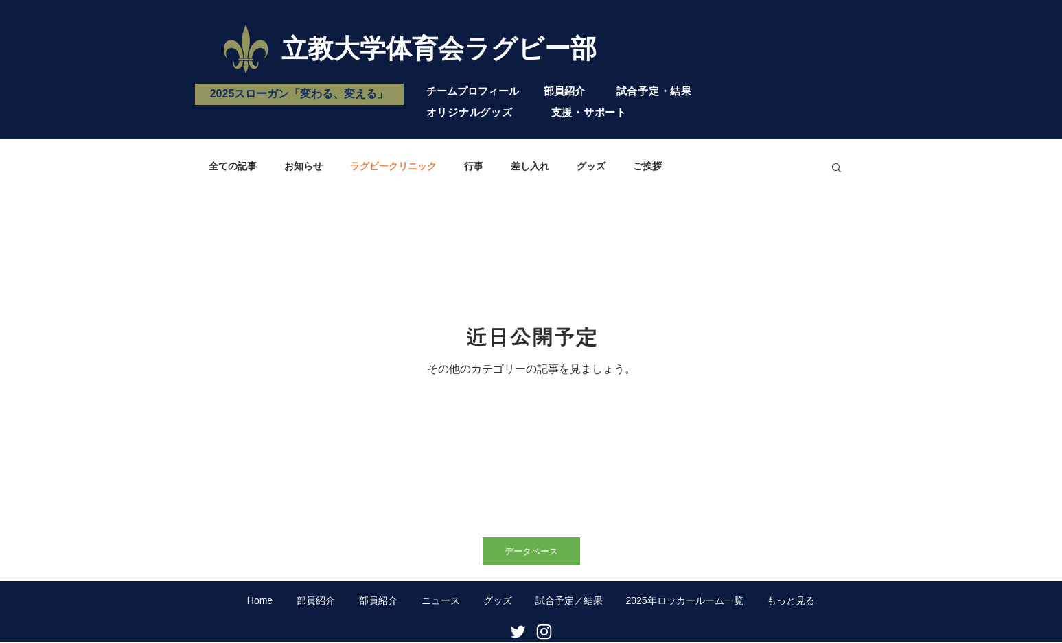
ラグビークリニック (393, 166)
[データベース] (531, 551)
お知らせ (303, 166)
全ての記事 (233, 166)
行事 (473, 166)
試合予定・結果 (654, 91)
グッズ (591, 166)
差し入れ (530, 166)
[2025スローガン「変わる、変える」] (299, 94)
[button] (836, 168)
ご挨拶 (647, 166)
